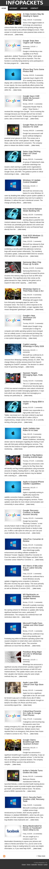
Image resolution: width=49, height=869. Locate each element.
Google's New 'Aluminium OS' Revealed (29, 317)
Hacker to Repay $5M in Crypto (33, 402)
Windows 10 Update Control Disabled (31, 181)
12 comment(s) (37, 834)
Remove (40, 864)
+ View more (40, 856)
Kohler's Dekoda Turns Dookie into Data (33, 771)
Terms (28, 864)
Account (13, 8)
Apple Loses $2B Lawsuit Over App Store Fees (33, 684)
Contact (34, 8)
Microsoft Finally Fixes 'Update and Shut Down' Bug (33, 625)
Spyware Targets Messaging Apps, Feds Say (33, 375)
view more (19, 35)
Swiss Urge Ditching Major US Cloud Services (31, 153)
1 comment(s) (38, 104)
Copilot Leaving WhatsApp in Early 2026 (33, 345)
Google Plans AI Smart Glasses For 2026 (33, 126)
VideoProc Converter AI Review (33, 540)
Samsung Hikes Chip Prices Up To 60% (32, 263)
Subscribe (34, 864)
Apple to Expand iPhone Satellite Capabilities (33, 483)
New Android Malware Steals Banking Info (32, 210)
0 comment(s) (37, 20)
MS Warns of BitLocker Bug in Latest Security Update (33, 568)
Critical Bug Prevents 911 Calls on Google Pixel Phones (32, 713)
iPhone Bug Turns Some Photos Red (33, 70)
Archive (23, 8)
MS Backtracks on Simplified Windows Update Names (31, 596)
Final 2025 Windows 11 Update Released (33, 236)
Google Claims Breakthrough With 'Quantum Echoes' (31, 742)
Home (4, 8)
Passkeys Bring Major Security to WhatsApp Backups (32, 654)
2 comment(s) (39, 323)
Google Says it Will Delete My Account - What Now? (31, 98)
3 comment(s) (38, 159)
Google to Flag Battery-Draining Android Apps (33, 456)
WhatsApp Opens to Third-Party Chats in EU (33, 290)
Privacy (24, 864)
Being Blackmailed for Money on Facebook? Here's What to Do (32, 828)
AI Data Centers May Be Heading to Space (33, 15)
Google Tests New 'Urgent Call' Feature (32, 42)
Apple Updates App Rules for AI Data (31, 429)
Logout (45, 864)
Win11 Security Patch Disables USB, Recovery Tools (33, 799)
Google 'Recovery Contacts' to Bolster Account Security (31, 512)
